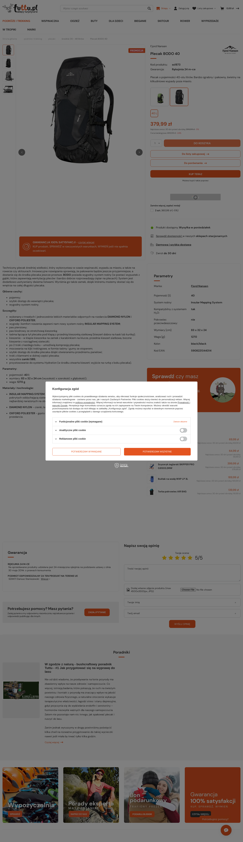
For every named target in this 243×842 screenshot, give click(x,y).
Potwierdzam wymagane (86, 451)
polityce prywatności (85, 402)
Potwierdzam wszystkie (157, 451)
